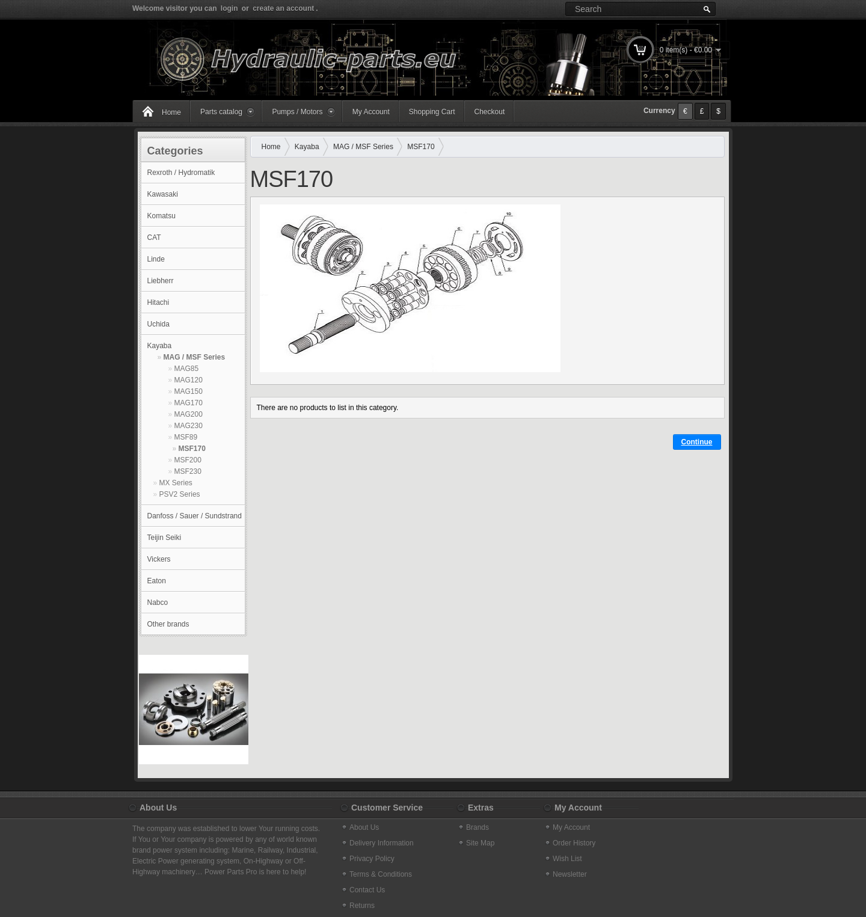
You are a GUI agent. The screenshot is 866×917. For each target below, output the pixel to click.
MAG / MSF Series (195, 357)
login (229, 8)
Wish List (567, 858)
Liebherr (160, 281)
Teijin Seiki (164, 537)
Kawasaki (162, 194)
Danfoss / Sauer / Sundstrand (194, 516)
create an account (283, 8)
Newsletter (570, 874)
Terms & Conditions (380, 874)
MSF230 (187, 471)
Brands (477, 827)
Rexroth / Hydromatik (181, 172)
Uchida (158, 324)
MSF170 (192, 448)
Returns (362, 905)
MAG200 (188, 414)
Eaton (156, 581)
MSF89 (186, 437)
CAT (154, 237)
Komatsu (161, 216)
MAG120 (188, 380)
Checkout (489, 112)
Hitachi (158, 302)
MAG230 (188, 426)
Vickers (159, 559)
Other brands (168, 624)
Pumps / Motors (297, 112)
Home (171, 112)
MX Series (175, 483)
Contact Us (367, 890)
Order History (574, 843)
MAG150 (188, 391)
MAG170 (188, 403)
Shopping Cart (432, 112)
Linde (156, 259)
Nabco (157, 602)
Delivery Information (381, 843)
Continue (697, 442)
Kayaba (159, 346)
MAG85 (186, 368)
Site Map (480, 843)
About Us (364, 827)
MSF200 (187, 460)
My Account (371, 112)
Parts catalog (221, 112)
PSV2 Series (179, 494)
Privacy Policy (372, 858)
